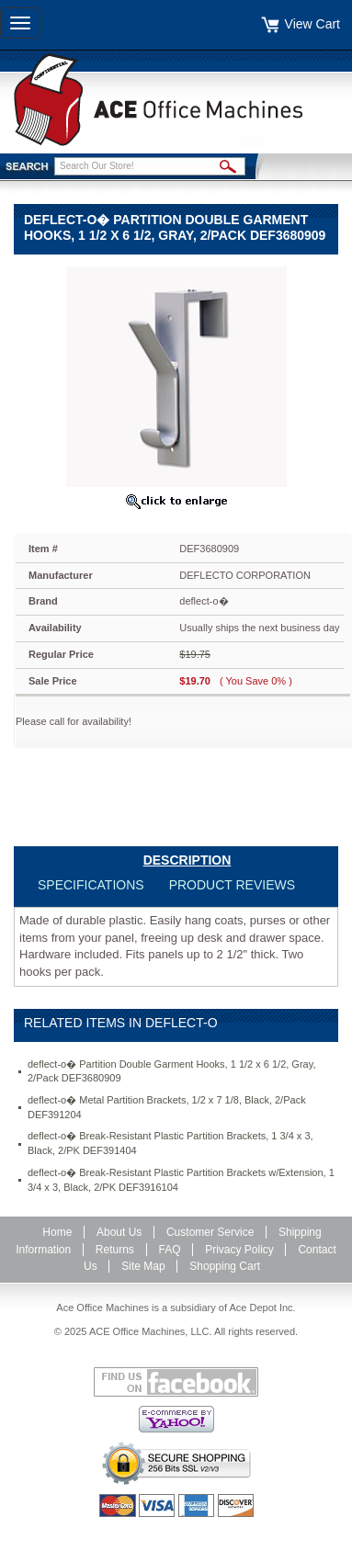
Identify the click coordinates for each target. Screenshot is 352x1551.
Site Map (143, 1266)
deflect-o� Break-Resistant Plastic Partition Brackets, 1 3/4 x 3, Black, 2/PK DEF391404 (170, 1143)
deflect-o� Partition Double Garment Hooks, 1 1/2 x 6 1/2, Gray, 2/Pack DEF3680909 (171, 1071)
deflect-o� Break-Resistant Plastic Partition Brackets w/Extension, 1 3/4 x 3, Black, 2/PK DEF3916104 (181, 1180)
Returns (115, 1249)
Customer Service (210, 1232)
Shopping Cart (224, 1266)
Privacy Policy (239, 1249)
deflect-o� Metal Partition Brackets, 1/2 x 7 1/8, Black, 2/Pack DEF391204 (167, 1107)
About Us (119, 1232)
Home (57, 1232)
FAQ (170, 1249)
